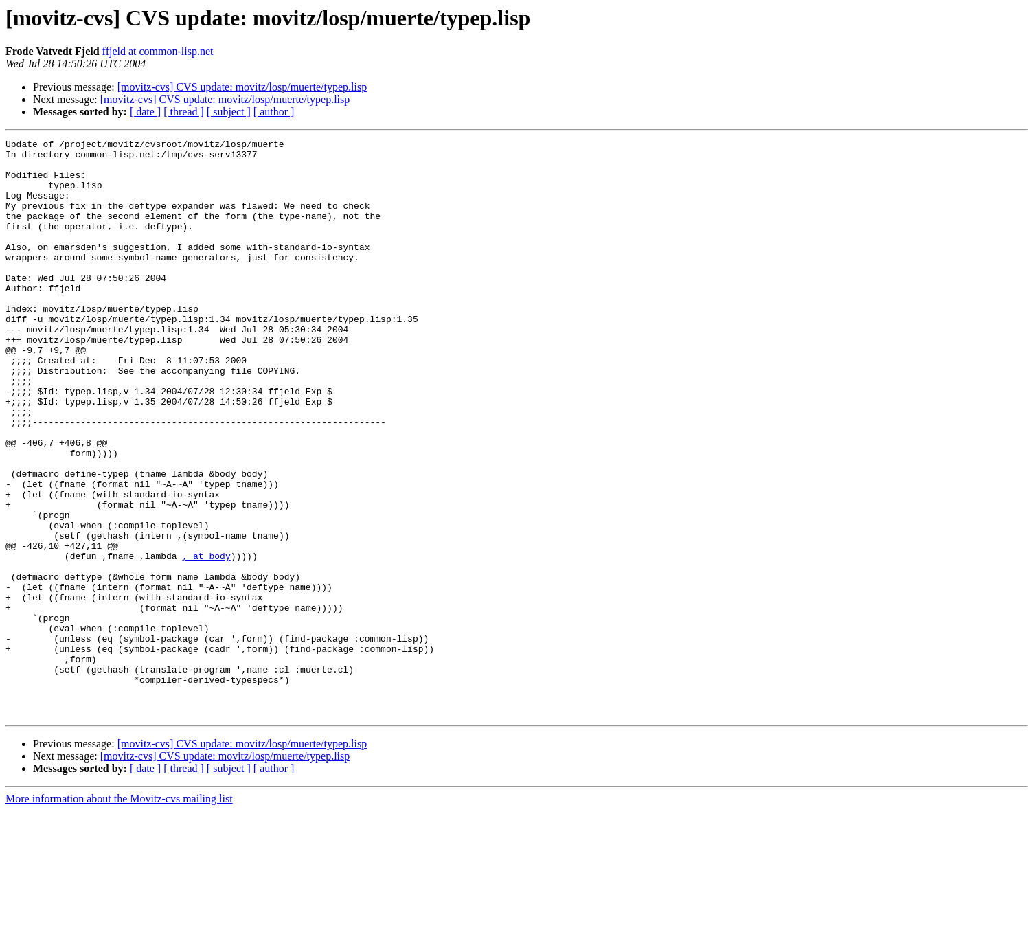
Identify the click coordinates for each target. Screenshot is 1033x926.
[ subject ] (229, 111)
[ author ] (274, 111)
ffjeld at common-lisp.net (158, 51)
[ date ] (145, 111)
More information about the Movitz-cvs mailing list (119, 914)
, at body (206, 640)
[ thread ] (183, 111)
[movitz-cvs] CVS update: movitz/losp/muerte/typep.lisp (242, 87)
